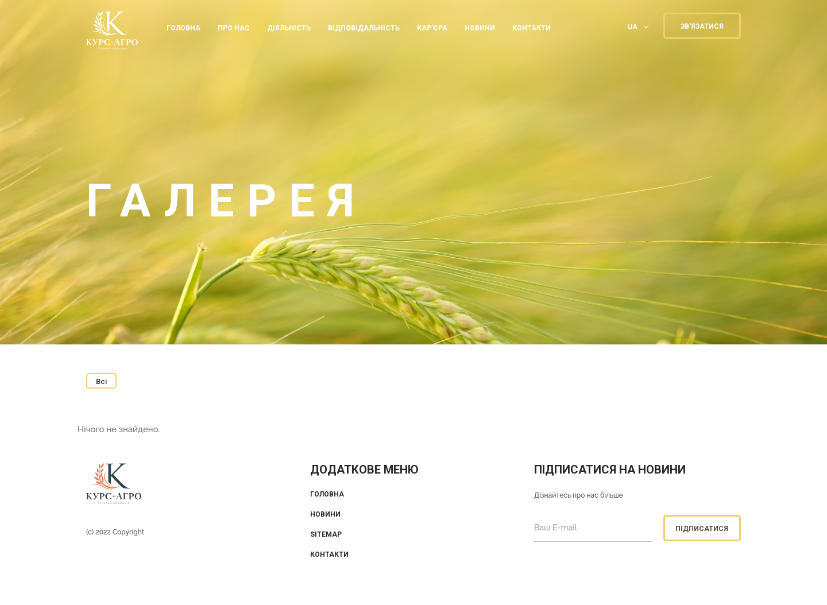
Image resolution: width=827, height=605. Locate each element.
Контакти (329, 554)
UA (632, 27)
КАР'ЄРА (432, 28)
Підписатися (701, 529)
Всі (101, 381)
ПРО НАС (234, 28)
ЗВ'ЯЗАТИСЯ (702, 26)
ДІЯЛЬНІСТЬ (289, 28)
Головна (183, 28)
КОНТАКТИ (531, 28)
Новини (480, 28)
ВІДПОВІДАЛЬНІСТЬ (364, 28)
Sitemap (326, 534)
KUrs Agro (112, 31)
